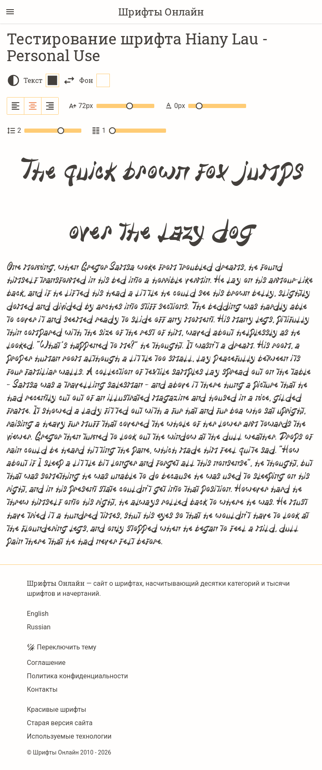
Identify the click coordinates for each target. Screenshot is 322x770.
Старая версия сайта (60, 723)
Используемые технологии (69, 736)
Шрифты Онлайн (161, 11)
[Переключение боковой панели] (10, 12)
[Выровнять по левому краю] (15, 106)
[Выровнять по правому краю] (50, 106)
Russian (39, 627)
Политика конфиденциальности (77, 676)
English (38, 614)
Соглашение (46, 663)
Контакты (42, 689)
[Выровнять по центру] (33, 106)
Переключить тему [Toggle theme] (61, 647)
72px (111, 106)
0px (205, 106)
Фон (94, 80)
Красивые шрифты (56, 709)
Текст (41, 80)
